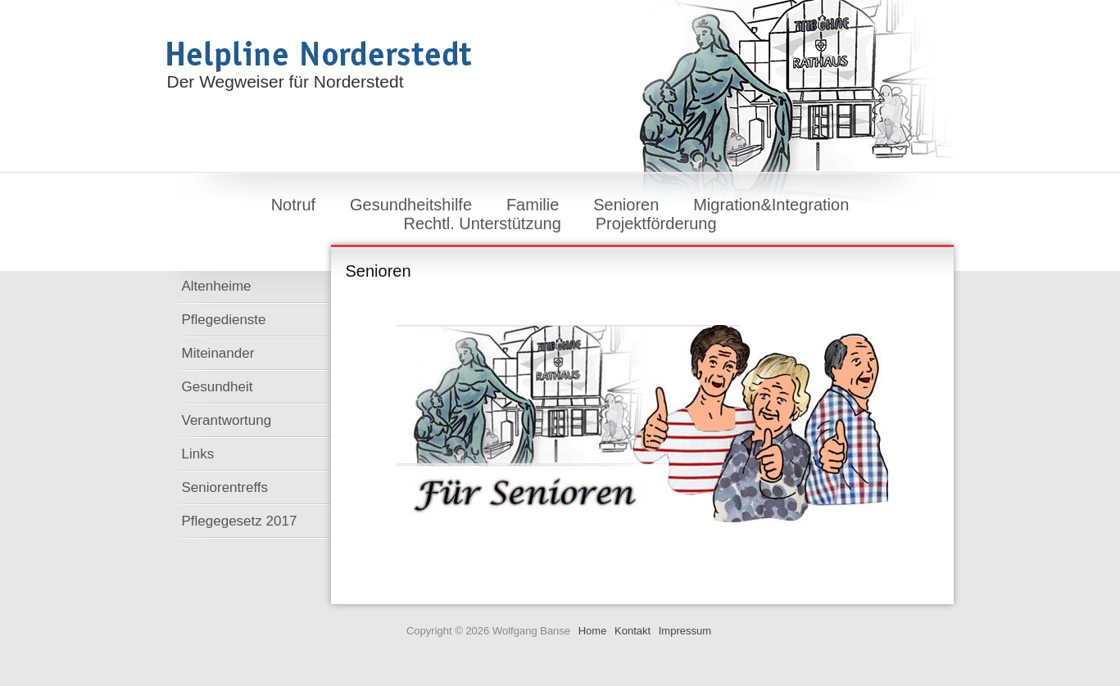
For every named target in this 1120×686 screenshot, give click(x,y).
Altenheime (217, 286)
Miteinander (218, 353)
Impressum (685, 631)
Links (198, 454)
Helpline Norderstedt (319, 56)
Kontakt (632, 631)
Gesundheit (217, 387)
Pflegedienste (224, 319)
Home (592, 631)
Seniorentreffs (225, 487)
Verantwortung (227, 420)
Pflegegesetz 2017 (239, 521)
